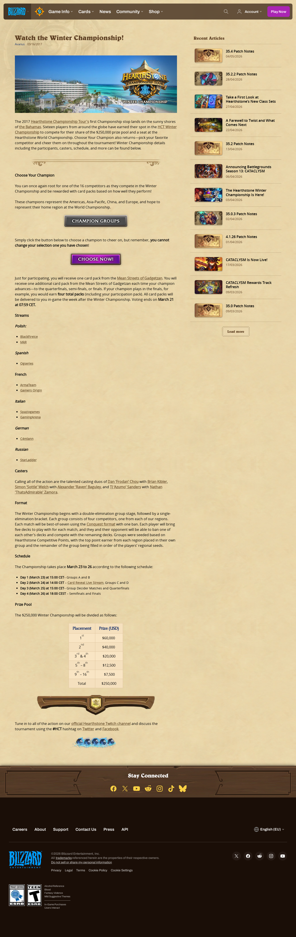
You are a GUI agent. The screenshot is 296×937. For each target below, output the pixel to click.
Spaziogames (30, 412)
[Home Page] (38, 11)
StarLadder (28, 460)
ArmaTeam (28, 385)
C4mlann (27, 439)
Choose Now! (96, 259)
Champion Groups (96, 221)
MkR (23, 342)
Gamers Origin (31, 390)
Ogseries (26, 363)
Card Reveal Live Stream (85, 583)
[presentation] (17, 12)
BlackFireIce (29, 337)
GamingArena (30, 417)
